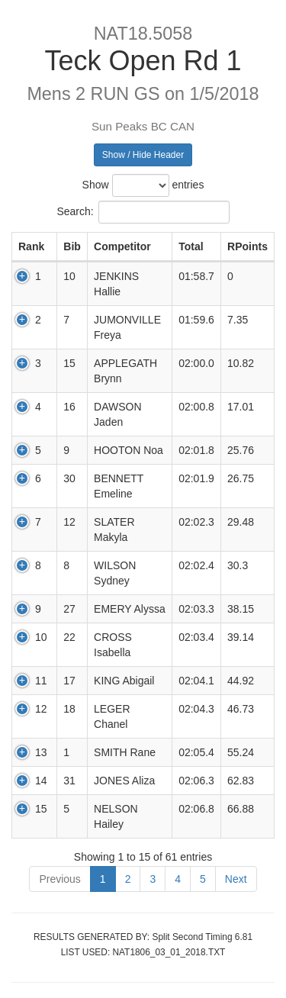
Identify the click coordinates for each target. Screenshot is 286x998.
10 (41, 637)
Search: (142, 212)
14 (41, 780)
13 (41, 752)
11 (41, 680)
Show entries (143, 185)
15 (41, 809)
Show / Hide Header (143, 155)
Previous (59, 879)
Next (236, 879)
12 (41, 709)
